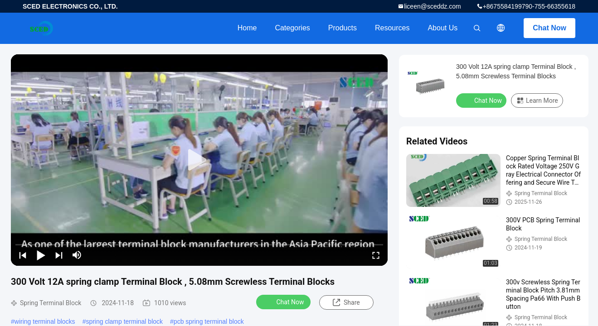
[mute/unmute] (77, 255)
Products (342, 28)
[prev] (23, 255)
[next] (59, 255)
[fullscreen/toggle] (376, 255)
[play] (199, 160)
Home (247, 28)
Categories (292, 28)
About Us (442, 28)
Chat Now (549, 28)
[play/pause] (41, 255)
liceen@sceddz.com (432, 6)
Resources (392, 28)
